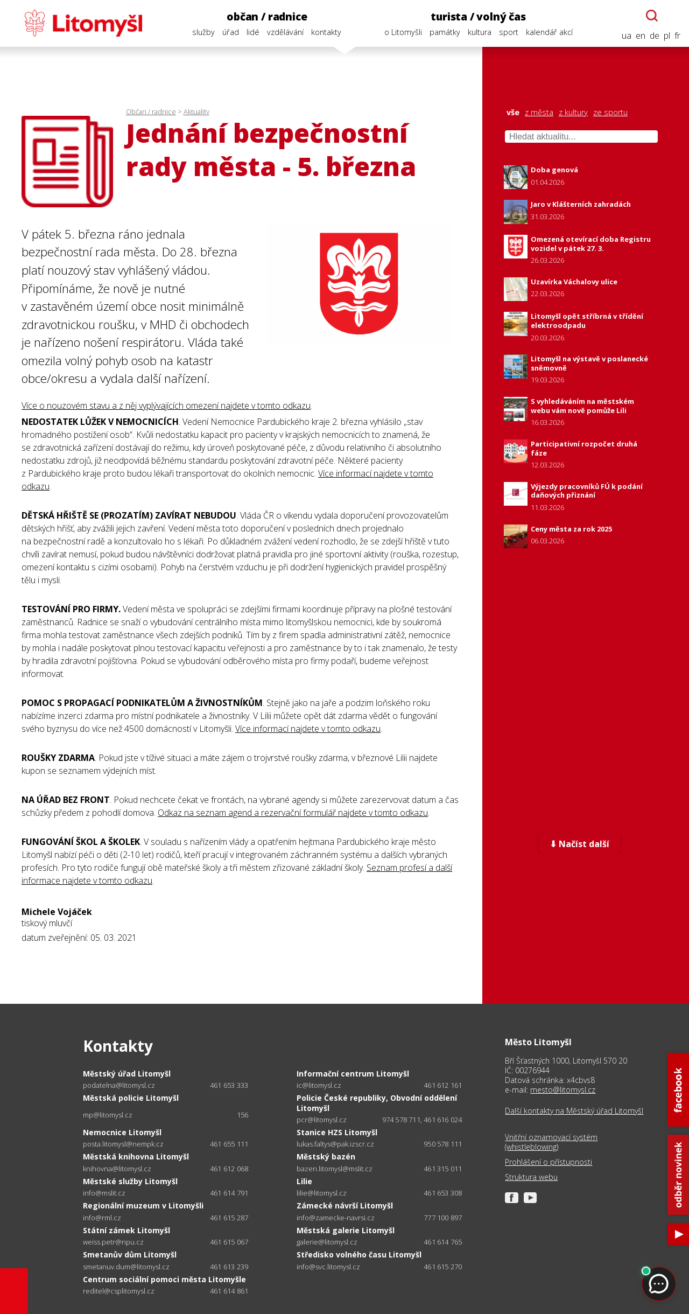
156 (243, 1115)
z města (539, 112)
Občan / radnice (151, 111)
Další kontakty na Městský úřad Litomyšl (574, 1111)
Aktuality (196, 111)
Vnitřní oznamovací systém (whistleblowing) (551, 1142)
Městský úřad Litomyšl (127, 1073)
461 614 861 (229, 1291)
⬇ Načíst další (579, 844)
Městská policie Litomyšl (131, 1098)
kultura (479, 32)
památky (445, 32)
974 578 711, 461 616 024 (422, 1119)
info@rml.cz (102, 1217)
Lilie (304, 1181)
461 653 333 (229, 1085)
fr (677, 35)
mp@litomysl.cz (107, 1115)
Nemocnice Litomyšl (122, 1132)
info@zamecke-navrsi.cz (336, 1217)
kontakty (326, 32)
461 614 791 (229, 1193)
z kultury (573, 112)
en (640, 35)
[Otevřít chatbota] (652, 15)
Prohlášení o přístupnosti (548, 1162)
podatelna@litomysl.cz (119, 1085)
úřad (230, 32)
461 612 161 (443, 1085)
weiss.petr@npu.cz (113, 1242)
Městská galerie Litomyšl (346, 1230)
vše (513, 112)
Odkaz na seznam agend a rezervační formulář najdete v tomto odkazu (293, 813)
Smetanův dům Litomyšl (130, 1254)
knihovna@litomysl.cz (117, 1168)
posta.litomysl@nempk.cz (123, 1144)
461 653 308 (443, 1193)
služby (203, 32)
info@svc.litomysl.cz (328, 1266)
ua (626, 35)
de (654, 35)
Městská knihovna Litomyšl (136, 1156)
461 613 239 (229, 1266)
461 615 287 (229, 1217)
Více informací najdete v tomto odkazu (308, 729)
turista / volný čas (478, 16)
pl (667, 35)
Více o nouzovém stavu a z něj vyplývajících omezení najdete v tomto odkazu (166, 405)
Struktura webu (531, 1177)
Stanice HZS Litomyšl (337, 1132)
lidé (253, 32)
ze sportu (610, 112)
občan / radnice (267, 16)
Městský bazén (326, 1156)
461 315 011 (443, 1168)
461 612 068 (229, 1168)
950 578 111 (443, 1144)
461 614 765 (443, 1242)
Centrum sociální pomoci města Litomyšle (164, 1279)
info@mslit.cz (104, 1193)
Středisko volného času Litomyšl (359, 1254)
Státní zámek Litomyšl (126, 1230)
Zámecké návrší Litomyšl (345, 1205)
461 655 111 (229, 1144)
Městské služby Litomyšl (130, 1181)
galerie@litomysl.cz (327, 1242)
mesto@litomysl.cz (562, 1090)
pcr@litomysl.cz (322, 1119)
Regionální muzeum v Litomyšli (143, 1205)
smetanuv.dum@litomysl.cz (126, 1266)
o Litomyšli (403, 32)
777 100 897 (443, 1217)
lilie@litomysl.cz (322, 1193)
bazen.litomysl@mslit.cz (334, 1168)
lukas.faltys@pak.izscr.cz (335, 1144)
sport (508, 32)
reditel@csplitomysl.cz (118, 1291)
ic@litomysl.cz (319, 1085)
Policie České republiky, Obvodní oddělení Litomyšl (377, 1103)
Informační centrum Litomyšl (353, 1073)
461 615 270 (443, 1266)
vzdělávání (285, 32)
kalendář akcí (549, 32)
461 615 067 (229, 1242)
